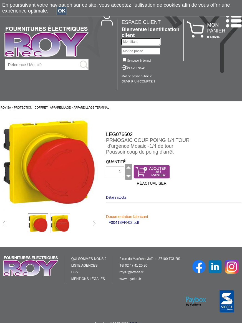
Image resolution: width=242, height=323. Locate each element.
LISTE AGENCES (84, 265)
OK (61, 11)
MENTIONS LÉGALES (88, 279)
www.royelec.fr (130, 279)
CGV (75, 272)
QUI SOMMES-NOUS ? (89, 259)
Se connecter (136, 67)
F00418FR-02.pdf (124, 222)
